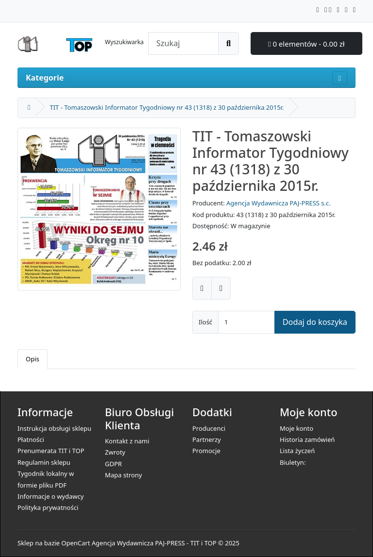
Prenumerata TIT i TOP (51, 450)
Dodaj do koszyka (315, 322)
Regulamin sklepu (43, 462)
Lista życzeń (297, 450)
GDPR (113, 463)
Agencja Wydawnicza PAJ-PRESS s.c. (278, 203)
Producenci (208, 428)
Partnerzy (206, 439)
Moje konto (296, 428)
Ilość (205, 322)
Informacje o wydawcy (50, 496)
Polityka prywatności (47, 507)
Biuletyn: (292, 462)
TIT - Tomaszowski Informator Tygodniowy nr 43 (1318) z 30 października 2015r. (167, 107)
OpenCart (75, 543)
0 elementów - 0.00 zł (306, 44)
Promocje (206, 450)
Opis (32, 358)
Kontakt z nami (127, 441)
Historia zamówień (307, 439)
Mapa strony (123, 475)
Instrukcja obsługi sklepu (54, 428)
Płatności (30, 439)
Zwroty (115, 452)
